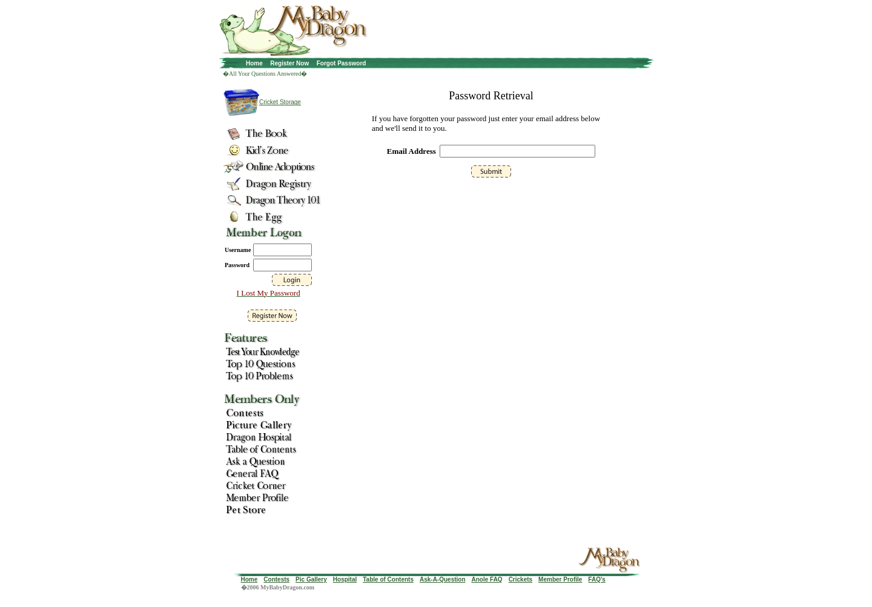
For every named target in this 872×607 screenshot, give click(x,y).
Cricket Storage (280, 102)
